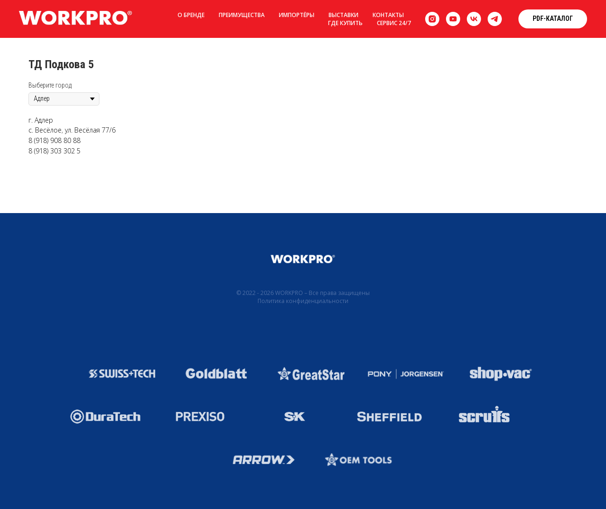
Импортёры (296, 15)
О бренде (191, 15)
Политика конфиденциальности (303, 301)
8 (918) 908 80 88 (54, 140)
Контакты (388, 15)
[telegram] (495, 19)
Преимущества (242, 15)
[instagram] (432, 19)
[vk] (474, 19)
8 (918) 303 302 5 (54, 150)
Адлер (44, 120)
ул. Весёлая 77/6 (90, 129)
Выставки (343, 15)
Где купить (345, 23)
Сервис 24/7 (394, 23)
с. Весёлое (45, 129)
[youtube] (453, 19)
